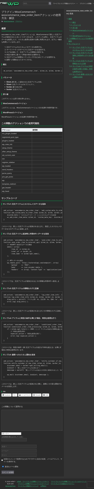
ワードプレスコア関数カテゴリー (65, 3)
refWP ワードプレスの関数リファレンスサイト (33, 481)
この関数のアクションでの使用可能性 (81, 39)
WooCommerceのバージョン (82, 31)
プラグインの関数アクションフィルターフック (33, 484)
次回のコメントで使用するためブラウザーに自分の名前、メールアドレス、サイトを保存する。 (33, 460)
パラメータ (76, 25)
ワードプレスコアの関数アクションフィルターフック (69, 481)
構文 (74, 22)
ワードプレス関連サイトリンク (28, 486)
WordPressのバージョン (81, 36)
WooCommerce (9, 21)
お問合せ (43, 486)
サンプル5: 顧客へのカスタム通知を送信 (82, 75)
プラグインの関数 (87, 3)
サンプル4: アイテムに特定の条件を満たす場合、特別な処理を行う (82, 69)
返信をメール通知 (9, 466)
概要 (70, 19)
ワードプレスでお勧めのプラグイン (62, 484)
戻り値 (74, 28)
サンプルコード (74, 44)
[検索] (50, 3)
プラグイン (18, 21)
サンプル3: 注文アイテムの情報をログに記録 (82, 62)
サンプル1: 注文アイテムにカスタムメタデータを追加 (82, 48)
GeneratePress (10, 486)
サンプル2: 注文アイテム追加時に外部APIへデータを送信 (83, 55)
